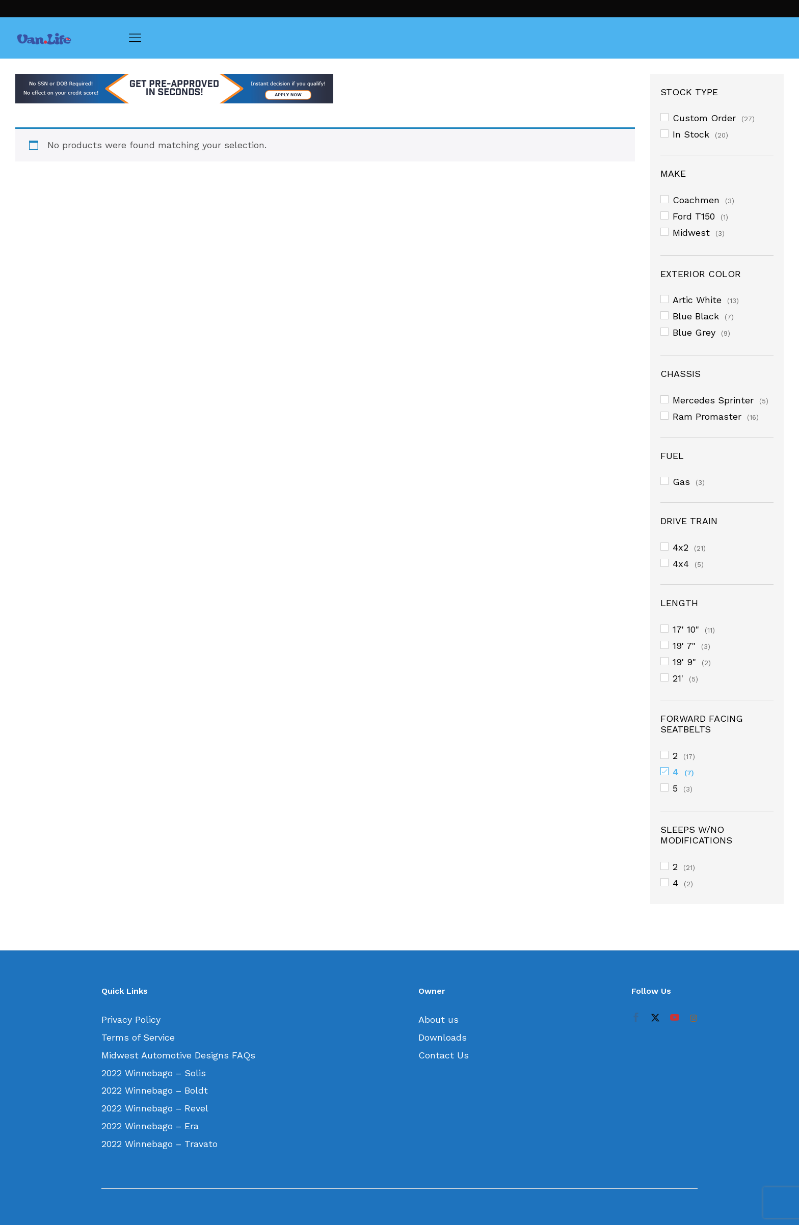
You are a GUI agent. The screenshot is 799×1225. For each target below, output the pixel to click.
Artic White (697, 299)
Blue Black (696, 316)
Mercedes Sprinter (713, 400)
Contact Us (443, 1055)
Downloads (442, 1037)
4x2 (680, 547)
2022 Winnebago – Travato (159, 1143)
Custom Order (704, 118)
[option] (325, 88)
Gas (681, 481)
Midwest (691, 232)
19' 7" (684, 645)
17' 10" (686, 629)
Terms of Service (138, 1037)
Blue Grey (694, 332)
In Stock (691, 134)
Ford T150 (694, 216)
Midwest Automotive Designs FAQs (178, 1055)
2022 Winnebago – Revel (154, 1108)
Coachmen (696, 200)
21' (678, 678)
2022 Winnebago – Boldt (154, 1090)
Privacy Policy (131, 1019)
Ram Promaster (707, 416)
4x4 (681, 563)
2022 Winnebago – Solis (153, 1073)
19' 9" (684, 662)
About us (438, 1019)
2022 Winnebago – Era (150, 1126)
